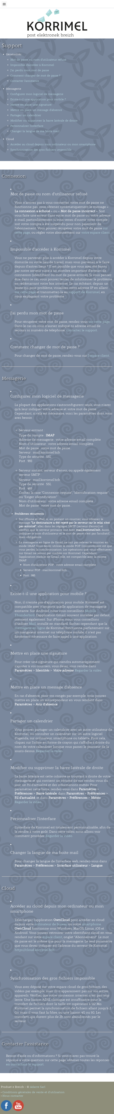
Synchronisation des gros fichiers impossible (41, 149)
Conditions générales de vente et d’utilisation (33, 1092)
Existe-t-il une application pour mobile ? (38, 99)
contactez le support (81, 330)
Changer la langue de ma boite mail (34, 131)
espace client (52, 937)
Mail (32, 624)
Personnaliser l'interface (26, 125)
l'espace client (98, 355)
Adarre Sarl (37, 1087)
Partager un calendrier (25, 115)
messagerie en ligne (30, 628)
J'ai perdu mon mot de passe (29, 70)
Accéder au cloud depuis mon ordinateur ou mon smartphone (53, 144)
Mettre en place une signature (31, 104)
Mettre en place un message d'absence (36, 110)
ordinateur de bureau (51, 924)
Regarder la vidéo (88, 670)
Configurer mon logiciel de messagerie (36, 94)
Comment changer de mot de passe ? (35, 75)
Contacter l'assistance (24, 80)
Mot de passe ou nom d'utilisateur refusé (38, 59)
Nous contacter (12, 1095)
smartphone (91, 924)
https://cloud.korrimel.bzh (35, 950)
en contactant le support (25, 1064)
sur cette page (25, 292)
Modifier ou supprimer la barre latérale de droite (44, 120)
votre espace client (95, 232)
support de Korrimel (84, 292)
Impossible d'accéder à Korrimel (32, 65)
